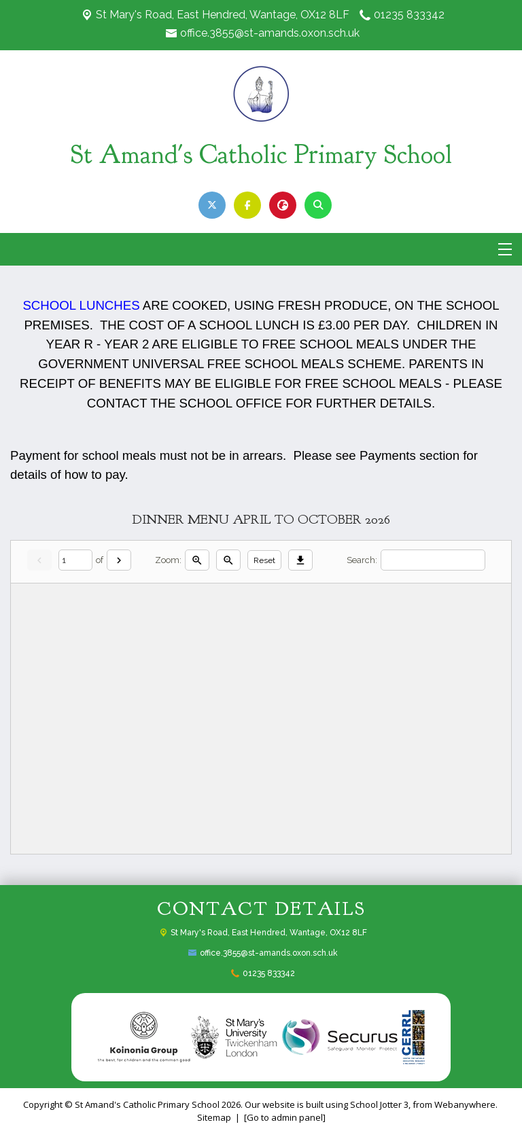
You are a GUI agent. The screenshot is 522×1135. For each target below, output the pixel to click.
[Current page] (75, 560)
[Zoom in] (197, 560)
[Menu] (505, 249)
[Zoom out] (228, 560)
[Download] (300, 560)
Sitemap (214, 1117)
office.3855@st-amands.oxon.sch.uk (270, 32)
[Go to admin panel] (285, 1117)
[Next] (119, 560)
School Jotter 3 (379, 1104)
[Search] (433, 560)
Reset (264, 560)
